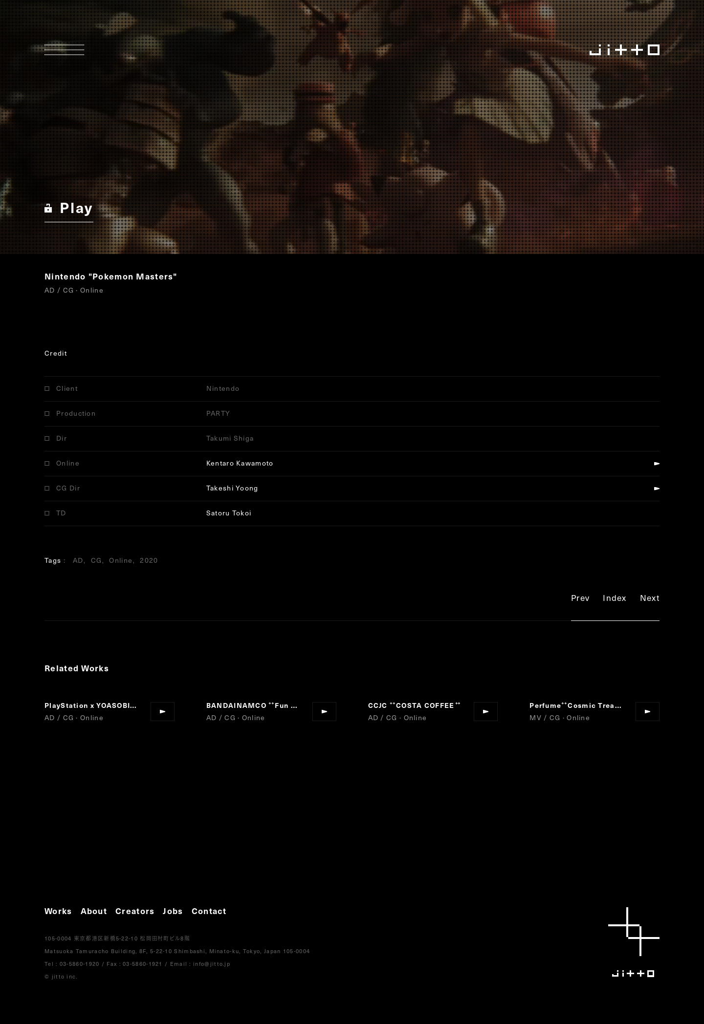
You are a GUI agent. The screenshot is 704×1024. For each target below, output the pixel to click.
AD (78, 560)
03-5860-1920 (80, 964)
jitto (634, 942)
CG (96, 560)
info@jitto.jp (211, 964)
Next (650, 599)
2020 (149, 560)
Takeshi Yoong (232, 488)
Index (615, 599)
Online (120, 560)
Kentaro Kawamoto (240, 463)
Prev (580, 599)
